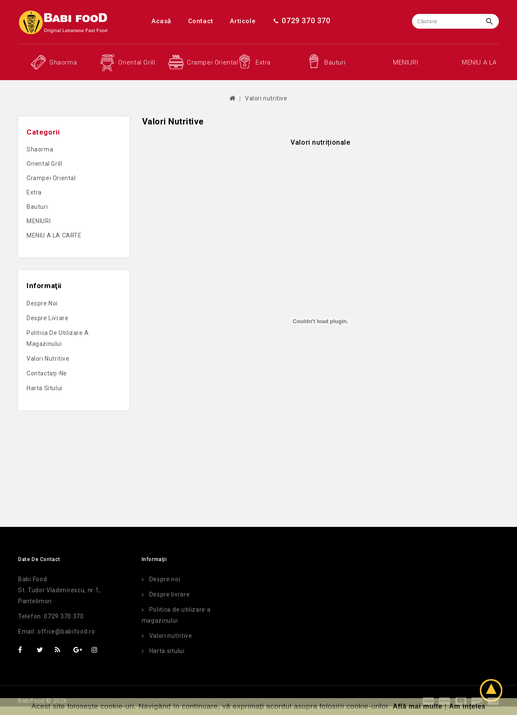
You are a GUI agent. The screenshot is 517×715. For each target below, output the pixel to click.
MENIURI (405, 62)
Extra (263, 62)
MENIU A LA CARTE (480, 62)
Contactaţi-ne (47, 373)
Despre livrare (47, 318)
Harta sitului (44, 388)
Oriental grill (136, 62)
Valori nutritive (266, 98)
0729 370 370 (301, 20)
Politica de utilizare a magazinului (58, 338)
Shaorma (63, 62)
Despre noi (42, 303)
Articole (243, 21)
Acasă (161, 21)
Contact (200, 21)
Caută (491, 21)
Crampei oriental (205, 62)
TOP (494, 691)
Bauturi (334, 62)
